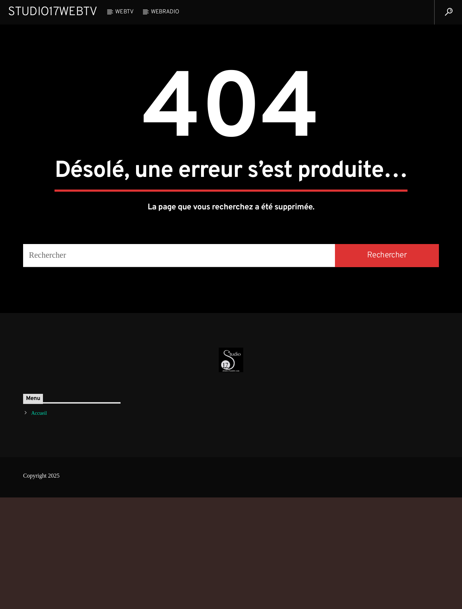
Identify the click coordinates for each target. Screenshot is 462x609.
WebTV (124, 12)
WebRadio (165, 12)
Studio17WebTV (52, 12)
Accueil (39, 525)
